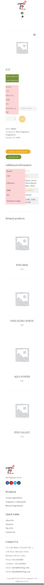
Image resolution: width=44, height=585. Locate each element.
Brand (8, 87)
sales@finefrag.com (20, 567)
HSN (8, 99)
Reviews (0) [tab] (13, 157)
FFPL (27, 171)
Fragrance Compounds (16, 501)
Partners (9, 524)
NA (26, 176)
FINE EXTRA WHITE (22, 320)
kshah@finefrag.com (21, 571)
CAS (7, 91)
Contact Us (10, 532)
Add (22, 119)
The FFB (9, 528)
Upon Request (12, 76)
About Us (10, 520)
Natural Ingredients (14, 505)
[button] (35, 35)
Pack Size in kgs (11, 110)
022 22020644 (20, 563)
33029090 (29, 190)
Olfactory (10, 95)
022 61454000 (17, 559)
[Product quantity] (11, 118)
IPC (7, 104)
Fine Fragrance (22, 131)
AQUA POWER (22, 376)
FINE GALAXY (22, 432)
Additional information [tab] (18, 152)
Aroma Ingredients (14, 497)
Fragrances (10, 134)
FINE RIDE (22, 265)
